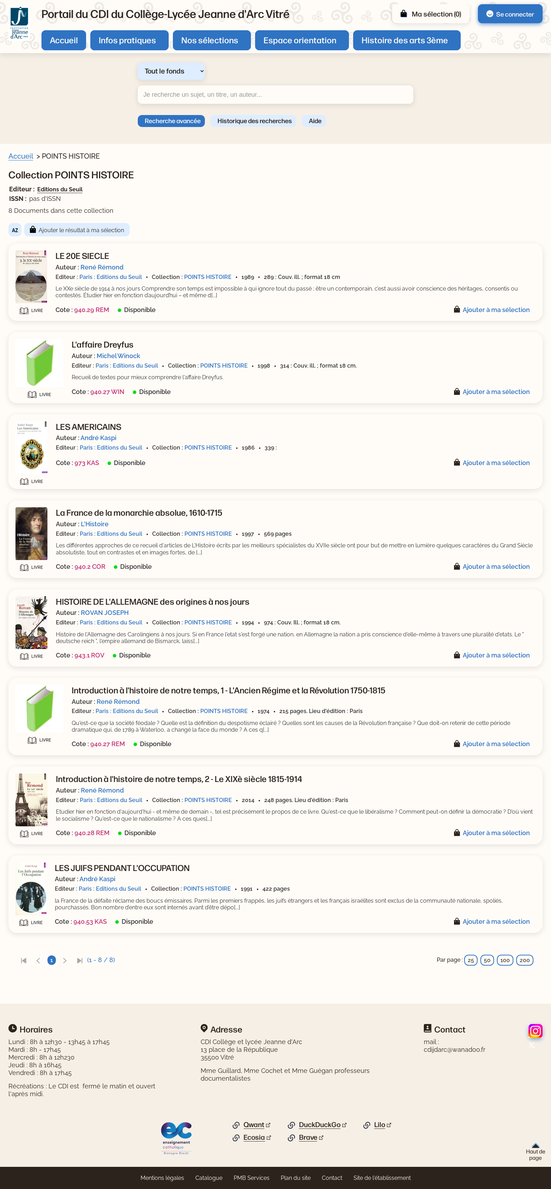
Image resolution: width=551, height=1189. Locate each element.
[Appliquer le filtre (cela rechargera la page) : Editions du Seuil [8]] (56, 545)
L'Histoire (231, 524)
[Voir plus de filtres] (19, 291)
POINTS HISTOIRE (344, 277)
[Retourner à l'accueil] (19, 23)
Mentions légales (162, 1178)
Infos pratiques (127, 39)
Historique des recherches (255, 120)
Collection (31, 510)
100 (505, 960)
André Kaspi (235, 437)
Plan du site (296, 1178)
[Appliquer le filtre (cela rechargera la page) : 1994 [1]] (38, 475)
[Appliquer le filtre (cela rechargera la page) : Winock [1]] (42, 315)
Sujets (26, 225)
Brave (308, 1137)
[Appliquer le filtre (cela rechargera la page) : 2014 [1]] (38, 441)
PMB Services (252, 1178)
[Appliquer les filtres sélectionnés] (34, 564)
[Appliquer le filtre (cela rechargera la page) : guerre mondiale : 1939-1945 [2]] (73, 258)
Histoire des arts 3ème (405, 39)
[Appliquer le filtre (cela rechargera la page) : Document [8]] (47, 211)
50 (487, 960)
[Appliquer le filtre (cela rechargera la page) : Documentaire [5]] (52, 417)
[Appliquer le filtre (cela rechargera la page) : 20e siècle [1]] (46, 280)
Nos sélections (209, 39)
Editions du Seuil (196, 189)
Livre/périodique (39, 201)
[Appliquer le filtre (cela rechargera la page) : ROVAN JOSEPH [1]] (55, 326)
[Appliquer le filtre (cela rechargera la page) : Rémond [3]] (44, 337)
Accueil (64, 39)
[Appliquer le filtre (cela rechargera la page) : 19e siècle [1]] (46, 269)
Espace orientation (300, 39)
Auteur (26, 304)
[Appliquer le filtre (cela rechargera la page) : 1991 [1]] (38, 486)
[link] (160, 960)
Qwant (254, 1124)
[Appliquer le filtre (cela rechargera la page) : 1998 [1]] (38, 453)
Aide (315, 120)
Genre (25, 407)
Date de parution (40, 431)
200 (525, 960)
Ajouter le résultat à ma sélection (217, 230)
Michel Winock (255, 356)
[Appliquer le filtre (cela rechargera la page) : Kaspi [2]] (39, 359)
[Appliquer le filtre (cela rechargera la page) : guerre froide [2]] (50, 246)
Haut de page (535, 1152)
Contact (332, 1178)
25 (471, 960)
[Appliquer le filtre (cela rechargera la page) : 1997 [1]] (38, 464)
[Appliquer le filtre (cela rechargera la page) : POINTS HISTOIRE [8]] (58, 520)
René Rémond (238, 267)
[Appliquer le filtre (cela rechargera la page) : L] (44, 348)
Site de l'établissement (382, 1178)
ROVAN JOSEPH (241, 612)
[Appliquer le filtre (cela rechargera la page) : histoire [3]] (42, 236)
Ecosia (254, 1137)
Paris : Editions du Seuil (247, 277)
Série (24, 373)
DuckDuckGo (320, 1124)
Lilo (379, 1124)
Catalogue (208, 1178)
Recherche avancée (173, 120)
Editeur (27, 535)
